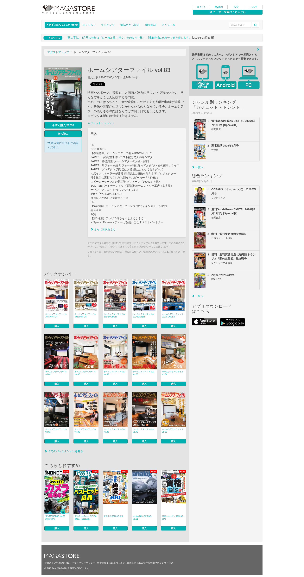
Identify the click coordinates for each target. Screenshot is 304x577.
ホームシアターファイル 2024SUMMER (114, 315)
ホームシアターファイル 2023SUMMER (172, 315)
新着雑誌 (150, 24)
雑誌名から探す (129, 24)
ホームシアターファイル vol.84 (172, 373)
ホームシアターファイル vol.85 (143, 373)
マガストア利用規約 (54, 562)
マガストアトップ (58, 52)
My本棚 (219, 7)
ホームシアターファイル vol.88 (56, 373)
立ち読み (63, 133)
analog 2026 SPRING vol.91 (142, 517)
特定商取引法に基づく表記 (111, 562)
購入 (56, 326)
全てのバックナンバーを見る (63, 451)
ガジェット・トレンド (101, 123)
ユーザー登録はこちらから (228, 12)
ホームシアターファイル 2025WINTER (85, 315)
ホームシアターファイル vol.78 (172, 430)
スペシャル (168, 24)
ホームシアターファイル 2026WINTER (56, 315)
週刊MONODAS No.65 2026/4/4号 (55, 517)
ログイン (201, 7)
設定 (236, 7)
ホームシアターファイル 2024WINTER (143, 315)
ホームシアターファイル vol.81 (85, 430)
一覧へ (197, 167)
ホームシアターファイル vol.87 (85, 373)
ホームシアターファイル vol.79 (143, 430)
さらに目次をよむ (103, 229)
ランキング (108, 24)
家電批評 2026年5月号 (113, 516)
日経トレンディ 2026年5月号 (173, 517)
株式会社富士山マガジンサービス (155, 562)
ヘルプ (253, 7)
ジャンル (88, 24)
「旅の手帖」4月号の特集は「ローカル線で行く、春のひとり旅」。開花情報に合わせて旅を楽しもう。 (128, 37)
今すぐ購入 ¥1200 (63, 125)
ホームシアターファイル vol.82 (56, 430)
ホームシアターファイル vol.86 (114, 373)
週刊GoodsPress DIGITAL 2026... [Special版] (85, 517)
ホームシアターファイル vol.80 (114, 430)
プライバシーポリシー (83, 562)
